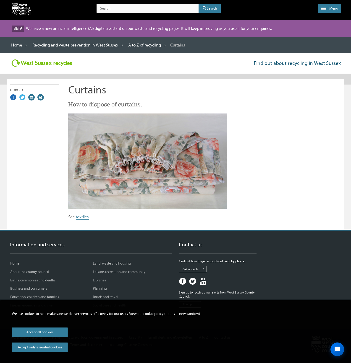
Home (16, 45)
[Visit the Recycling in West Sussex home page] (41, 63)
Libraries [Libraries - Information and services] (99, 280)
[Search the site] (148, 8)
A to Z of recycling (144, 45)
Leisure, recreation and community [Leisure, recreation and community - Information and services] (119, 272)
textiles (82, 216)
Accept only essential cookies (40, 347)
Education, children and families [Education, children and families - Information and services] (34, 297)
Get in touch (195, 269)
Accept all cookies (39, 332)
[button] (329, 8)
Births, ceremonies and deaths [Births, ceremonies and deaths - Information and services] (32, 280)
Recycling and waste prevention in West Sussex (75, 45)
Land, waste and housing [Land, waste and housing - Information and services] (112, 263)
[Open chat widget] (337, 349)
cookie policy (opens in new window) (171, 314)
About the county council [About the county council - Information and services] (29, 272)
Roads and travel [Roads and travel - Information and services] (105, 297)
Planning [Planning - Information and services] (100, 288)
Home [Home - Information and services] (14, 263)
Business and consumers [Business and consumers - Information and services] (28, 288)
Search (212, 8)
